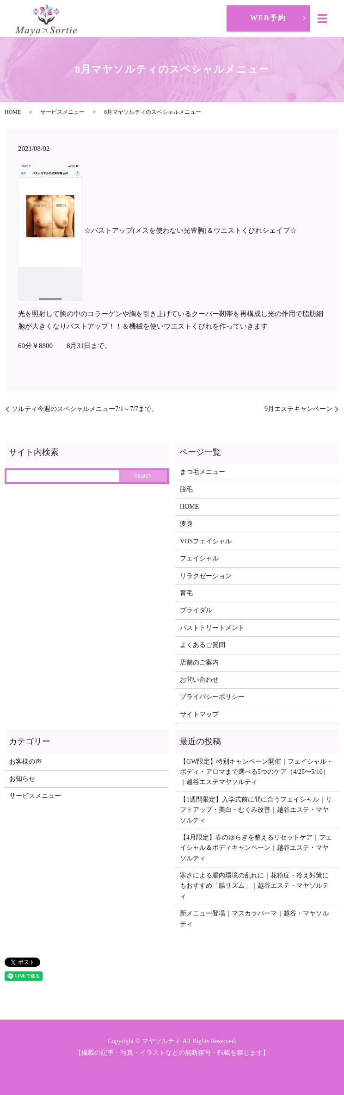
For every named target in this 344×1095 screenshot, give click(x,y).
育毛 (186, 593)
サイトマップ (199, 714)
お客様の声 (25, 761)
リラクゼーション (206, 575)
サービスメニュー (62, 112)
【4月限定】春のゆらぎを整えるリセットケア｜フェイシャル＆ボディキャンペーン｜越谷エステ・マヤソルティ (256, 848)
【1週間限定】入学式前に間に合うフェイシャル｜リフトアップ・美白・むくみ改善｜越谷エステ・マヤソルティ (256, 810)
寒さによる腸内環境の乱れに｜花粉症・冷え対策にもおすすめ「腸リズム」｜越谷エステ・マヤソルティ (254, 886)
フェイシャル (199, 558)
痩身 (186, 523)
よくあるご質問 (202, 644)
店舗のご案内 (199, 662)
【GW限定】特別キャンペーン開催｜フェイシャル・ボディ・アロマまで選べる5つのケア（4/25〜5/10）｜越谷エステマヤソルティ (256, 772)
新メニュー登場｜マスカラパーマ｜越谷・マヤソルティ (254, 918)
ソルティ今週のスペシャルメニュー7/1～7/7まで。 (85, 408)
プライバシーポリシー (212, 696)
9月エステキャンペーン (298, 408)
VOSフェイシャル (206, 541)
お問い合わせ (199, 679)
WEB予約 (268, 18)
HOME (13, 112)
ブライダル (196, 610)
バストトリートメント (212, 627)
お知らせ (22, 778)
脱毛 (186, 489)
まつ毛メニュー (202, 471)
